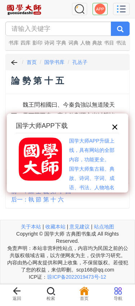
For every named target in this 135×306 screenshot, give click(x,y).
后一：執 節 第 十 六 (37, 199)
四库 (26, 43)
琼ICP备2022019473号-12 (76, 277)
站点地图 (104, 227)
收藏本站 (55, 227)
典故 (97, 43)
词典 (73, 43)
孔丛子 (79, 62)
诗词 (49, 43)
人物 (85, 43)
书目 (109, 43)
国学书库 (54, 62)
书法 (121, 43)
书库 (14, 43)
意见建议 (79, 227)
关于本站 (31, 227)
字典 (61, 43)
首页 (32, 62)
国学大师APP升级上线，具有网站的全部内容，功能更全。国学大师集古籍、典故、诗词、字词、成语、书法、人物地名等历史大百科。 (91, 169)
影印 (37, 43)
